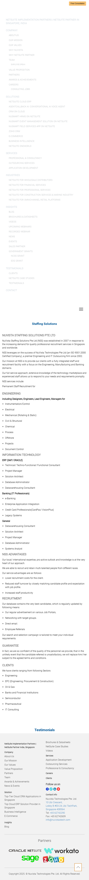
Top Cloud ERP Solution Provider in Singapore (22, 806)
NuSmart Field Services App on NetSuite (32, 126)
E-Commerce (16, 136)
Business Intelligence (21, 141)
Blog (11, 212)
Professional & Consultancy (25, 158)
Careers (13, 84)
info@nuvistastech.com (58, 819)
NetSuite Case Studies (21, 278)
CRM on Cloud (17, 111)
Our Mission (16, 40)
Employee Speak (18, 64)
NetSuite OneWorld (20, 146)
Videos (12, 221)
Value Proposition (19, 70)
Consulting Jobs (20, 89)
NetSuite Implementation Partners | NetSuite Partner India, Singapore (20, 745)
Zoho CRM (14, 131)
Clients (13, 273)
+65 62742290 (57, 812)
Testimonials (14, 268)
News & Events (12, 785)
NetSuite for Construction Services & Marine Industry (41, 195)
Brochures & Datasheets (23, 216)
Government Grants (21, 251)
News (12, 236)
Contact (11, 290)
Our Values (15, 45)
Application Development (23, 168)
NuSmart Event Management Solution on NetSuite (38, 121)
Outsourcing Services (21, 163)
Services (11, 153)
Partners (14, 74)
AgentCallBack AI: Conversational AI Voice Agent (37, 106)
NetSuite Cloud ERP (20, 101)
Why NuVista (16, 50)
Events (13, 241)
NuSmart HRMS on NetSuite (24, 116)
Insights (11, 206)
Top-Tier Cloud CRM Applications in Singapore (22, 798)
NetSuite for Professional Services (29, 190)
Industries (13, 175)
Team (12, 60)
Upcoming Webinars (20, 226)
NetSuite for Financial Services (27, 185)
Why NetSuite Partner (21, 55)
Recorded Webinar (19, 231)
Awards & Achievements (22, 79)
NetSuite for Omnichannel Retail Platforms (34, 200)
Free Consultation (77, 3)
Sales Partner (17, 246)
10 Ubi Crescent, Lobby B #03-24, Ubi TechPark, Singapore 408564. (61, 806)
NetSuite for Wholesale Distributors (30, 180)
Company (12, 30)
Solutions (12, 96)
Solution (8, 792)
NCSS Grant (17, 256)
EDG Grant (17, 260)
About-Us (14, 35)
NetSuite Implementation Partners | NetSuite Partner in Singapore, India (42, 21)
